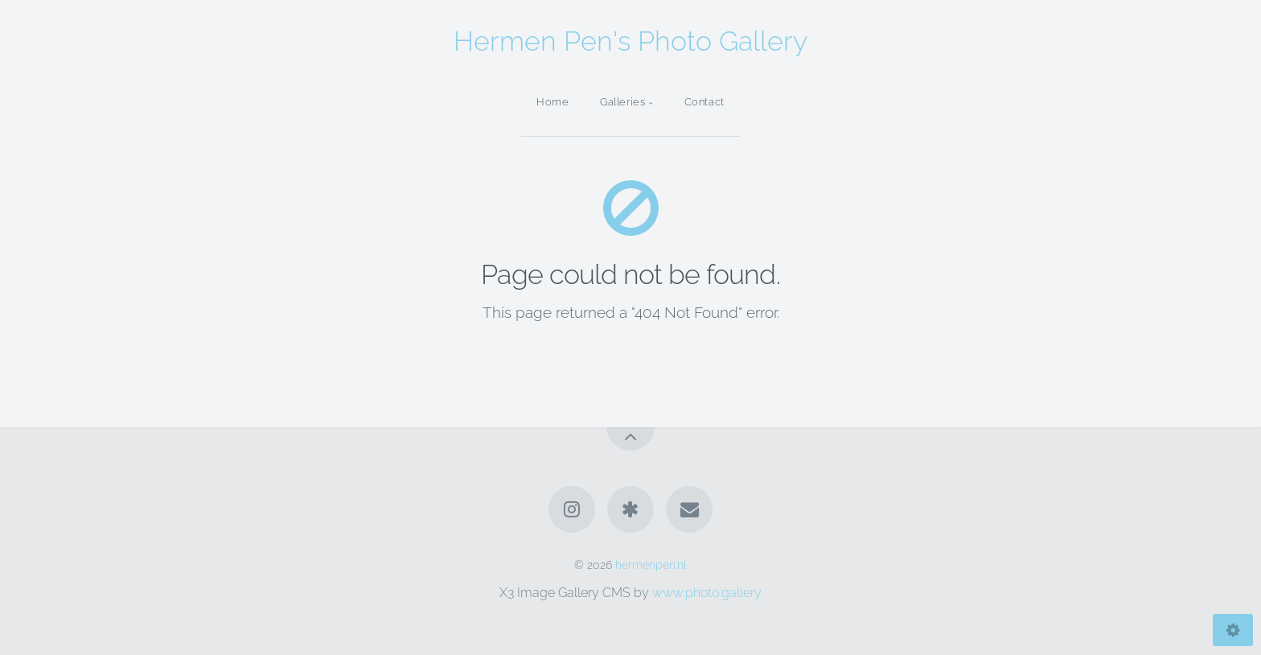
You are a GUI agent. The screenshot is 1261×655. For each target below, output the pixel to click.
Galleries (623, 102)
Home (552, 102)
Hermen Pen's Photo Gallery (630, 41)
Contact (704, 102)
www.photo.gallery (707, 592)
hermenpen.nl (651, 564)
